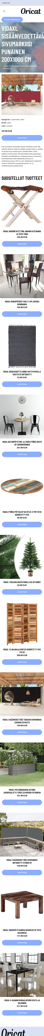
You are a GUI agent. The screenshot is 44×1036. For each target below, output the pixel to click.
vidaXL (22, 119)
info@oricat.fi (6, 3)
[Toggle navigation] (4, 11)
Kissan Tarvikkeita (12, 20)
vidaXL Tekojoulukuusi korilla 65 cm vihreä (22, 582)
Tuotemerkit (15, 119)
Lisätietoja (22, 138)
